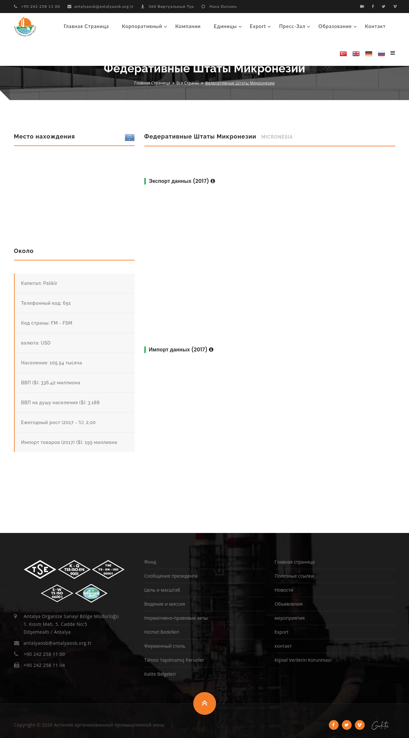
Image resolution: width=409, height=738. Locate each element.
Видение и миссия (164, 604)
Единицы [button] (225, 26)
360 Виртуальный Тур (167, 6)
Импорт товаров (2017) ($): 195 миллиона (69, 442)
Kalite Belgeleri (160, 674)
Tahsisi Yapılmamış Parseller (174, 660)
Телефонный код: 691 (46, 303)
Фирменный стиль (164, 646)
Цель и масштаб (162, 590)
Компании (188, 26)
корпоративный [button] (142, 26)
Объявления (289, 604)
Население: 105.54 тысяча (51, 362)
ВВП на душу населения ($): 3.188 (60, 402)
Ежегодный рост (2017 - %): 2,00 (58, 422)
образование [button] (335, 26)
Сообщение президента (171, 576)
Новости (284, 590)
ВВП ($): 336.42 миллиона (50, 382)
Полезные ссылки (294, 576)
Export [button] (258, 26)
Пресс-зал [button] (292, 26)
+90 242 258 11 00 (37, 6)
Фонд (150, 562)
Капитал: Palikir (39, 283)
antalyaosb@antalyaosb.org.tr (100, 6)
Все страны (187, 83)
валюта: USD (36, 343)
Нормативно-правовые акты (176, 618)
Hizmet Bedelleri (161, 632)
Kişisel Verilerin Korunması (303, 660)
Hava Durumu (219, 6)
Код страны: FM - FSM (47, 323)
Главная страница (86, 26)
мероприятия (290, 618)
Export (282, 632)
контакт (375, 26)
